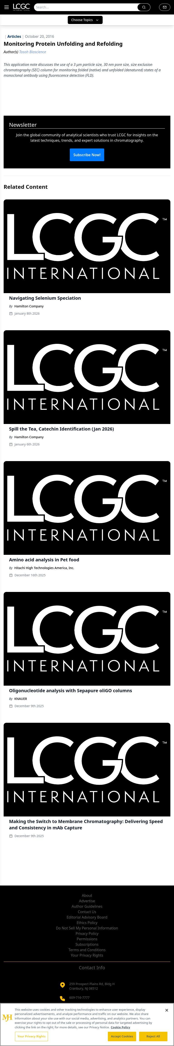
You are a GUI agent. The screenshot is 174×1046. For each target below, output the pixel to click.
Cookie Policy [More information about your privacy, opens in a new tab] (120, 1027)
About (87, 895)
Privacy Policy (87, 933)
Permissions (87, 938)
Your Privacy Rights (87, 955)
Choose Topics (85, 20)
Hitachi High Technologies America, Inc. (44, 568)
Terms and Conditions (87, 949)
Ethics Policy (87, 922)
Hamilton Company (29, 306)
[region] (87, 1024)
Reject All (153, 1036)
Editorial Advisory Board (87, 917)
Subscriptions (87, 944)
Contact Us (87, 911)
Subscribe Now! (87, 154)
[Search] (86, 7)
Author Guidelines (87, 906)
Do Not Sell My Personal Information (87, 928)
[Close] (167, 1010)
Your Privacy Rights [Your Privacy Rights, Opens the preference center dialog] (31, 1036)
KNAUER (20, 699)
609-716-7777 (79, 997)
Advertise (87, 900)
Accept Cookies (122, 1036)
